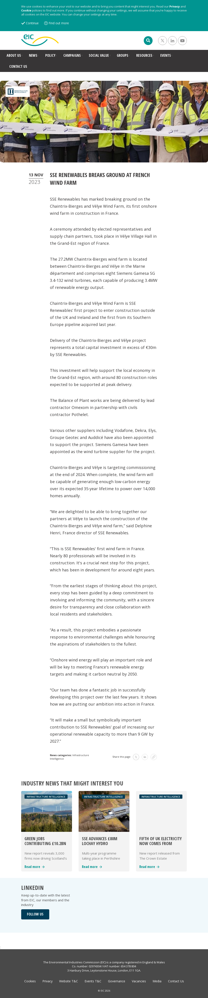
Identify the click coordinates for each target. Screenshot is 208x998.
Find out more (59, 23)
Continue (32, 23)
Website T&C (68, 981)
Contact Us (176, 981)
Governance (116, 981)
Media (157, 981)
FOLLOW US (35, 914)
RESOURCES (144, 55)
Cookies (30, 981)
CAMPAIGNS (72, 55)
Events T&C (93, 981)
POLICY (50, 55)
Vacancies (139, 981)
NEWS (33, 55)
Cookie (26, 10)
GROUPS (122, 55)
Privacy (174, 6)
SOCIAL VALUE (99, 55)
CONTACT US (18, 66)
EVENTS (165, 55)
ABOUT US (14, 55)
